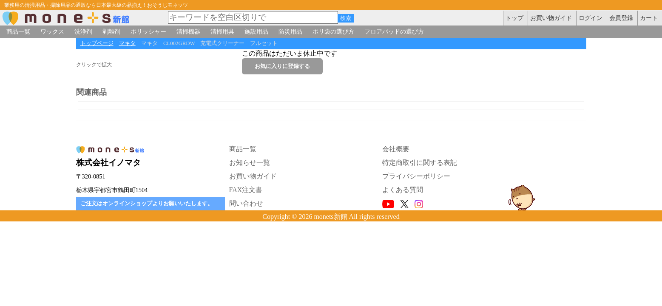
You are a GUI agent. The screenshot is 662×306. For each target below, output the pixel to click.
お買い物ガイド (253, 176)
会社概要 (395, 149)
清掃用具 (222, 31)
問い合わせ (246, 203)
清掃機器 (188, 31)
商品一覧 (18, 31)
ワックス (52, 31)
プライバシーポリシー (416, 176)
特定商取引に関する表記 (419, 162)
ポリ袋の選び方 (333, 31)
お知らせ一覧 (249, 162)
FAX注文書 (246, 189)
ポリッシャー (148, 31)
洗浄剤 (83, 31)
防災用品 (290, 31)
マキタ (127, 43)
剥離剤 (111, 31)
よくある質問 (402, 189)
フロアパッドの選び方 (394, 31)
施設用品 (256, 31)
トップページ (97, 43)
